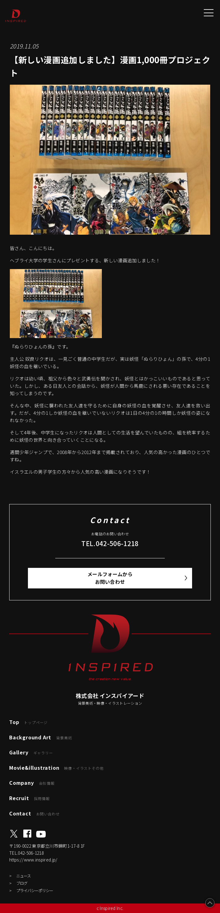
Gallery (31, 752)
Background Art (40, 737)
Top (28, 722)
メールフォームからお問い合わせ (110, 578)
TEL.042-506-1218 (109, 543)
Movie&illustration (56, 767)
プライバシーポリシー (34, 890)
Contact (34, 813)
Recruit (29, 798)
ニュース (23, 876)
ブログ (21, 883)
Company (32, 782)
